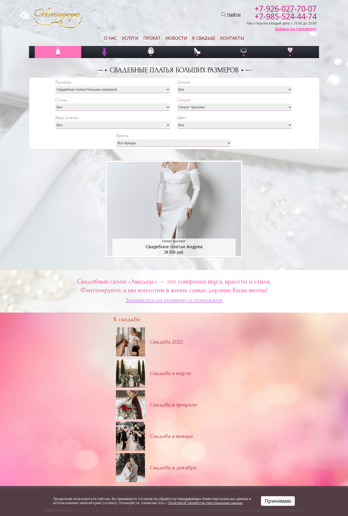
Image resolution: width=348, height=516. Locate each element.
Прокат (152, 38)
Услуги (130, 38)
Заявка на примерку (296, 29)
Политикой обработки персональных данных (205, 503)
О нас (110, 38)
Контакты (232, 38)
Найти (233, 14)
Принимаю (278, 501)
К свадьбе (203, 38)
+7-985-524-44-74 (285, 16)
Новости (176, 38)
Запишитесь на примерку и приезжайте (174, 300)
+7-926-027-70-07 (285, 9)
